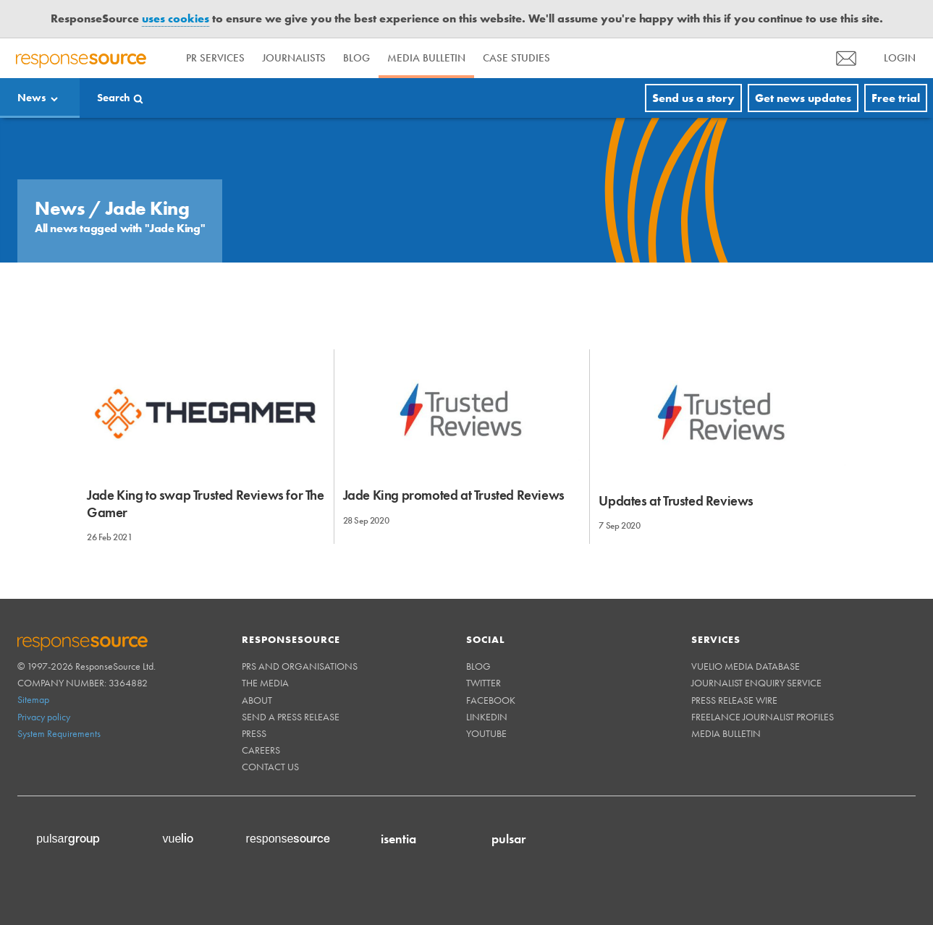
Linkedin (486, 716)
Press (254, 733)
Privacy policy (43, 716)
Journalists (294, 58)
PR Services (215, 58)
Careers (261, 749)
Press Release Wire (734, 700)
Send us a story (693, 98)
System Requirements (59, 733)
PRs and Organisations (300, 666)
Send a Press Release (290, 716)
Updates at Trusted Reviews (676, 501)
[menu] (846, 58)
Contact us (270, 766)
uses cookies (175, 18)
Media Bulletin (426, 58)
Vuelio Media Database (745, 666)
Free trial (895, 98)
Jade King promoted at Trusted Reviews (454, 495)
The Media (265, 682)
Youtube (486, 733)
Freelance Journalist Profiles (762, 716)
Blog (356, 58)
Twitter (483, 682)
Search (113, 97)
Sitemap (33, 699)
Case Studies (516, 58)
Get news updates (803, 98)
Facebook (490, 700)
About (257, 700)
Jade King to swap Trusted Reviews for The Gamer (205, 503)
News (31, 97)
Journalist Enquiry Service (756, 682)
